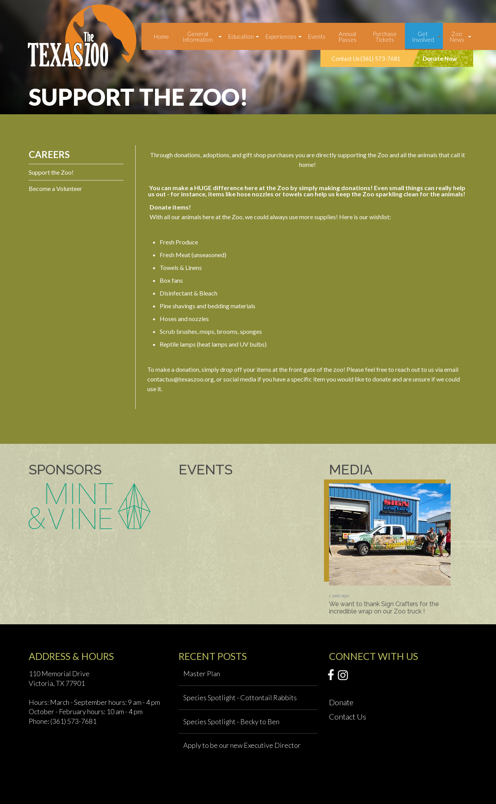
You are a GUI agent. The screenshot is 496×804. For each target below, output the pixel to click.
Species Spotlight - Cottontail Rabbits (240, 697)
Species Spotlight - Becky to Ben (231, 721)
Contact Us (347, 716)
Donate (341, 702)
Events (317, 36)
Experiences (280, 36)
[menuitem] (161, 36)
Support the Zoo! (51, 172)
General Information (198, 36)
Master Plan (201, 673)
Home (161, 36)
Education (241, 36)
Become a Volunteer (55, 188)
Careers (49, 154)
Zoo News (457, 36)
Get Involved (423, 36)
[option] (390, 549)
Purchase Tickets (385, 36)
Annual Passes (347, 36)
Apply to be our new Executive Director (242, 745)
